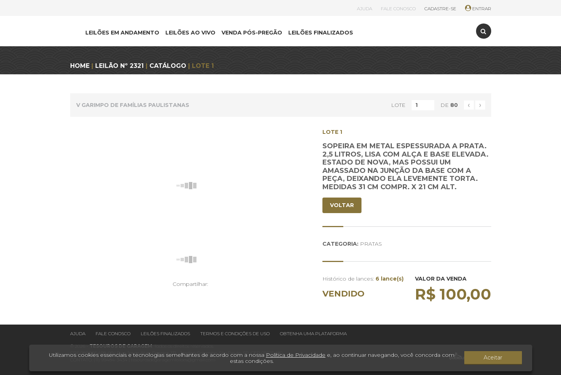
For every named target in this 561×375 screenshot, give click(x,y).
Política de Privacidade (295, 354)
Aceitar (501, 358)
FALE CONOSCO (398, 8)
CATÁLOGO (167, 65)
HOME (80, 65)
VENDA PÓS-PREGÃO (252, 32)
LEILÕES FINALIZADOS (320, 32)
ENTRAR (478, 8)
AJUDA (364, 8)
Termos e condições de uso (235, 333)
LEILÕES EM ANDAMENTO (122, 32)
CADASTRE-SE (440, 8)
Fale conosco (113, 333)
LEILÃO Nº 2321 (119, 65)
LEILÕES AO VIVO (190, 32)
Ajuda (77, 333)
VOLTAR (342, 205)
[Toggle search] (483, 31)
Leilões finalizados (165, 333)
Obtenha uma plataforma (313, 333)
